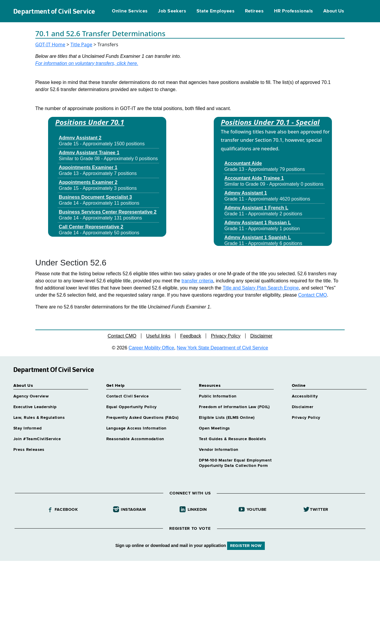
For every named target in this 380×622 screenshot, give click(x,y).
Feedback (190, 335)
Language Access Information (136, 428)
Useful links (158, 335)
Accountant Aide (243, 163)
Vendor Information (218, 450)
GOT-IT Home (50, 44)
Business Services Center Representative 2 (107, 211)
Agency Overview (31, 396)
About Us (333, 11)
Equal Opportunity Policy (131, 407)
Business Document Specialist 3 (95, 197)
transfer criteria (197, 280)
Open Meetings (214, 428)
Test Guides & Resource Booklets (232, 439)
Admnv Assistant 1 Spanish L (257, 237)
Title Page (81, 44)
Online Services (130, 11)
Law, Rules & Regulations (39, 418)
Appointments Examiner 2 (88, 182)
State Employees (216, 11)
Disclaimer (261, 335)
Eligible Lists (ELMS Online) (227, 418)
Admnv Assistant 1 (245, 192)
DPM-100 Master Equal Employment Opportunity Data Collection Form (235, 463)
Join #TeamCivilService (37, 439)
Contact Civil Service (127, 396)
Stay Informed (27, 428)
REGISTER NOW (246, 546)
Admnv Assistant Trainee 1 (89, 152)
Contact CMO (312, 295)
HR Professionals (293, 11)
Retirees (254, 11)
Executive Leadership (34, 407)
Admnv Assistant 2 (80, 137)
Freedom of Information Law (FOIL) (234, 407)
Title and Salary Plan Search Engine (261, 287)
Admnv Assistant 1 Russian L (257, 222)
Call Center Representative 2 (91, 226)
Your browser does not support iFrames (190, 590)
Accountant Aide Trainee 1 (254, 178)
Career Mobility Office (151, 347)
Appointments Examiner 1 (88, 167)
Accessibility (305, 396)
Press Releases (29, 450)
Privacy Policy (225, 335)
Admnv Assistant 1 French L (256, 207)
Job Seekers (172, 11)
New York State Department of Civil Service (222, 347)
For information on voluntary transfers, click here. (86, 63)
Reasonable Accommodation (135, 439)
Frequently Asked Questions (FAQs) (142, 418)
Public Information (218, 396)
